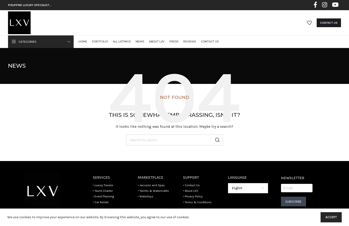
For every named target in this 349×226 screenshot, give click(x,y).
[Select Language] (248, 188)
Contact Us (329, 22)
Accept (331, 217)
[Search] (174, 139)
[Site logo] (19, 22)
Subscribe (293, 201)
